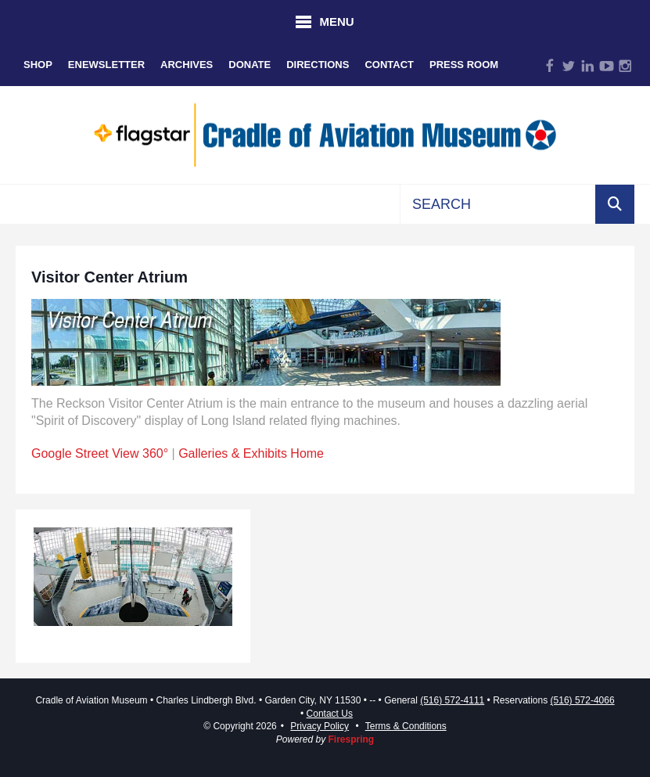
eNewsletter (106, 64)
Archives (186, 64)
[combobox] (497, 204)
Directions (317, 64)
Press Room (463, 64)
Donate (249, 64)
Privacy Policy (319, 726)
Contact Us (330, 713)
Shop (37, 64)
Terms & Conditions (406, 726)
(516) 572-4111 (452, 700)
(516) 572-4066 (583, 700)
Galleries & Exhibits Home (251, 453)
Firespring (352, 739)
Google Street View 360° (99, 453)
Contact (389, 64)
